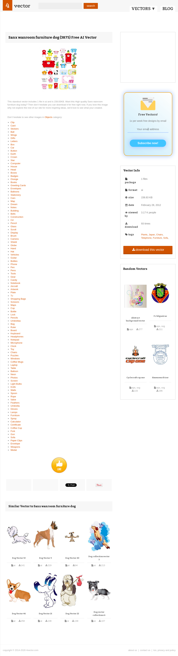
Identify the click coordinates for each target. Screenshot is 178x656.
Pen (13, 267)
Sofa (13, 437)
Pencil (14, 223)
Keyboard (15, 333)
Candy (14, 280)
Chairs (14, 352)
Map (13, 201)
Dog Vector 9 (45, 558)
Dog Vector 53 (19, 558)
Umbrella (15, 406)
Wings (14, 135)
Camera (15, 239)
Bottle (13, 311)
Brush (13, 235)
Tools (13, 273)
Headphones (17, 336)
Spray (13, 418)
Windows (15, 358)
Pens (13, 270)
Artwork (14, 289)
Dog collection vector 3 (99, 558)
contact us (145, 650)
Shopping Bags (18, 299)
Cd (12, 220)
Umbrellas (16, 321)
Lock (13, 314)
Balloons (15, 191)
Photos (14, 377)
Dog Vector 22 (72, 614)
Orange (14, 179)
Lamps (14, 412)
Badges (14, 176)
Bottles (14, 261)
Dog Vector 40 (72, 558)
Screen (14, 380)
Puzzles (15, 355)
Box (12, 144)
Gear (13, 277)
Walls (13, 390)
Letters (14, 141)
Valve (13, 399)
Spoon (14, 393)
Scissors (15, 302)
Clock (13, 346)
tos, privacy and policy (164, 650)
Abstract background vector (135, 319)
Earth (13, 154)
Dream (14, 204)
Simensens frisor (160, 377)
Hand (13, 248)
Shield (14, 242)
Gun (13, 434)
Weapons (15, 447)
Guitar (14, 257)
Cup (13, 308)
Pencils (14, 317)
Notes (13, 207)
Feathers (15, 402)
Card (13, 125)
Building (15, 210)
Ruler (13, 327)
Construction (17, 217)
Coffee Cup (16, 428)
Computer (15, 163)
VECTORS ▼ (143, 8)
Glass (13, 226)
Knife (13, 387)
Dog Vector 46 (19, 614)
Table (13, 368)
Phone (14, 264)
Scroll (13, 229)
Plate (13, 292)
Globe (14, 245)
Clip (12, 122)
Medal (14, 450)
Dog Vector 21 (45, 614)
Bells (13, 213)
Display (14, 232)
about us (132, 650)
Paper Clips (16, 440)
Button (14, 150)
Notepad (15, 339)
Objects (49, 117)
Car (12, 147)
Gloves (14, 409)
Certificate (16, 424)
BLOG (167, 8)
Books (14, 182)
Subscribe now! (148, 143)
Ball (12, 132)
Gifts (13, 138)
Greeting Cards (18, 185)
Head (13, 169)
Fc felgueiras (160, 316)
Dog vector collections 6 (99, 613)
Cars (13, 198)
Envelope (15, 443)
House (14, 166)
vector (22, 6)
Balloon (14, 371)
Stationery (16, 195)
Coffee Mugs (17, 362)
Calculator (16, 421)
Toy (12, 349)
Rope (13, 396)
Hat (12, 251)
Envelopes (16, 188)
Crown (14, 157)
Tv (12, 295)
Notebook (15, 283)
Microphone (16, 343)
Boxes (14, 172)
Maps (13, 305)
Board (14, 330)
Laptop (14, 365)
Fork (13, 431)
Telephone (146, 238)
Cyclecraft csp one (135, 377)
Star (13, 160)
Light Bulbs (16, 384)
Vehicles (15, 254)
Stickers (15, 128)
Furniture (15, 415)
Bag (13, 324)
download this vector (148, 249)
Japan (152, 234)
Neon (13, 374)
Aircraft (14, 286)
